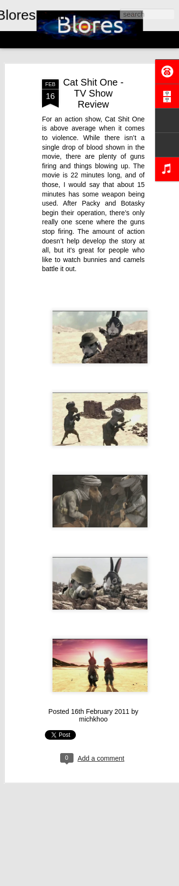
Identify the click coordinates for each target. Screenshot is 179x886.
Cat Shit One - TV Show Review (93, 90)
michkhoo (93, 716)
